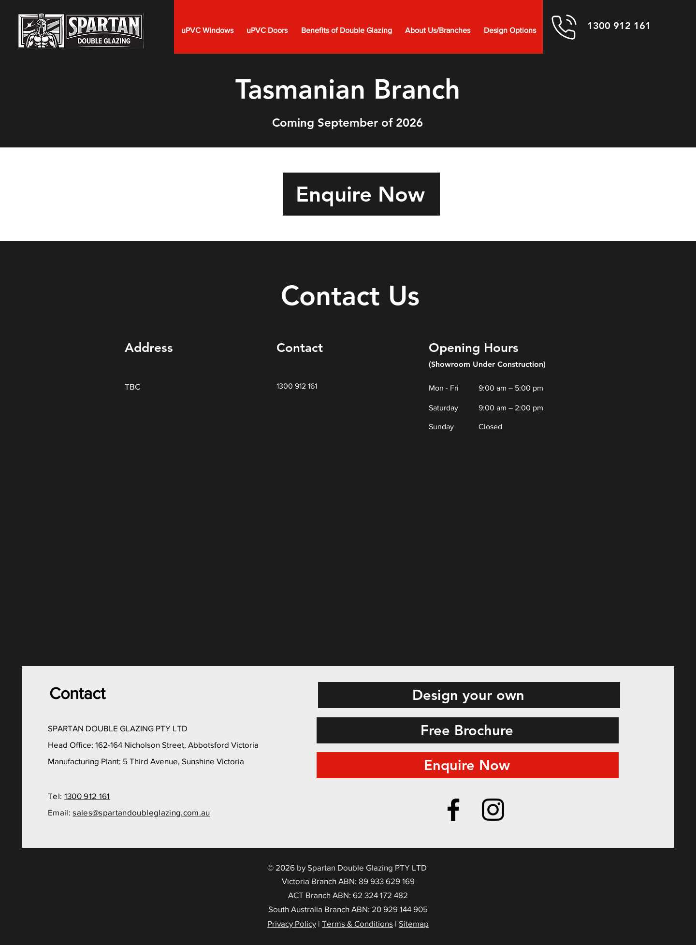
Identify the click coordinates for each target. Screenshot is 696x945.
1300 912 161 (87, 795)
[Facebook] (453, 810)
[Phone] (564, 27)
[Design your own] (469, 695)
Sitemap (414, 923)
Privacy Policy (291, 923)
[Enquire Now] (361, 194)
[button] (207, 30)
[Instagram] (493, 810)
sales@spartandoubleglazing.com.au (141, 812)
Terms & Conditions (357, 923)
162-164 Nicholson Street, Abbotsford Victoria (177, 744)
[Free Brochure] (468, 730)
